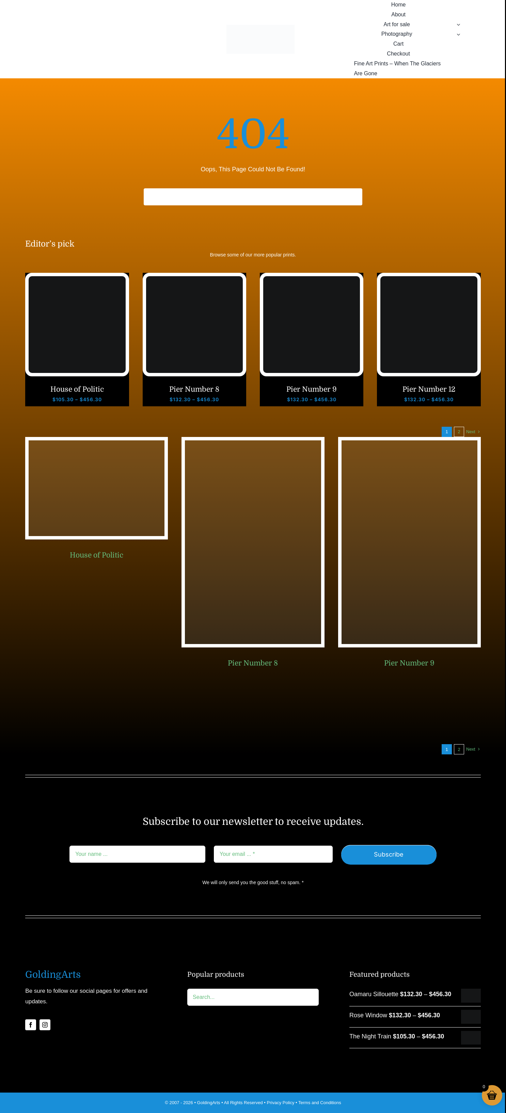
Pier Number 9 (311, 389)
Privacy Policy (281, 1102)
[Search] (152, 196)
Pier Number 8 (194, 389)
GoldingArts (208, 1102)
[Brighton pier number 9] (311, 279)
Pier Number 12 (428, 389)
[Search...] (253, 196)
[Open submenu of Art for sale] (458, 25)
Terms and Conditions (319, 1102)
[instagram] (44, 1024)
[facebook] (30, 1024)
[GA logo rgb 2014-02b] (260, 28)
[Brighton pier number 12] (428, 279)
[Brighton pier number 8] (194, 279)
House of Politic (77, 389)
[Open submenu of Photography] (458, 34)
